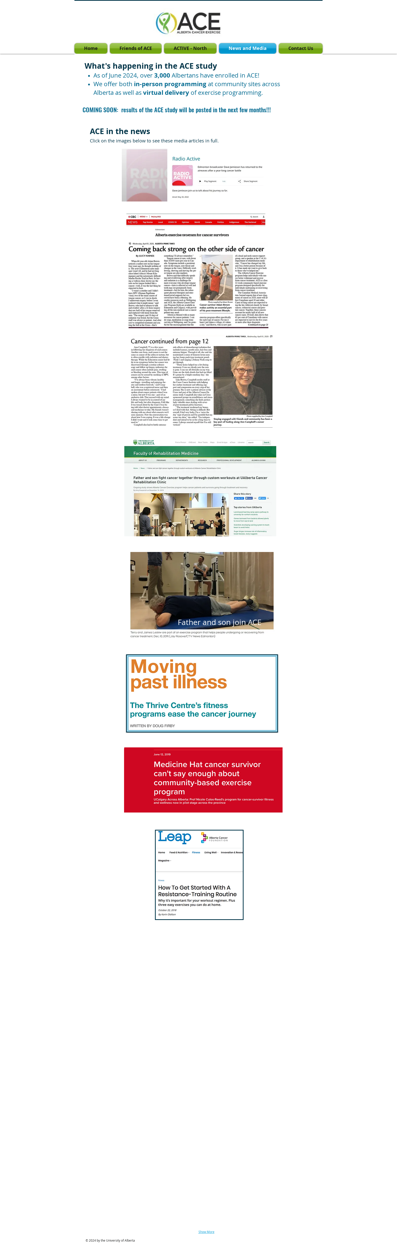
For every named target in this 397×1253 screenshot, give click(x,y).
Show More (206, 1232)
